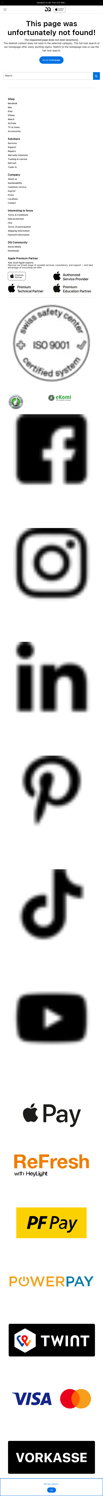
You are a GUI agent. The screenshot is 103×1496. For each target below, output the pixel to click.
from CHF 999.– (59, 3)
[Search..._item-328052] (48, 76)
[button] (51, 60)
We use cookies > (51, 1484)
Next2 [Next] (99, 3)
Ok (51, 1490)
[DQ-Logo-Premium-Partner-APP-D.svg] (55, 9)
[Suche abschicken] (96, 76)
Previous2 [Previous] (3, 3)
